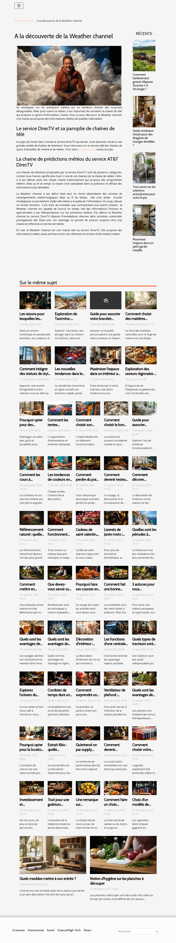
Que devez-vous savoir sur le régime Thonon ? (59, 591)
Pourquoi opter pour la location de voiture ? (31, 750)
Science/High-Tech (69, 930)
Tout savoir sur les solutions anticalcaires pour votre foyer (144, 192)
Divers (30, 20)
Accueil (18, 20)
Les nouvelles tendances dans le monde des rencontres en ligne (69, 376)
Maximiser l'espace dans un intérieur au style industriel (105, 374)
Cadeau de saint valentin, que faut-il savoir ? (86, 536)
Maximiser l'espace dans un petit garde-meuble (143, 244)
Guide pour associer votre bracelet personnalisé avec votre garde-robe (105, 321)
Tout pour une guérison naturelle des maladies (58, 807)
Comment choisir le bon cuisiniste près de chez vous (115, 427)
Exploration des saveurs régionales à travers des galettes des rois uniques (140, 376)
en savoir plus (87, 149)
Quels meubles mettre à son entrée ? (48, 878)
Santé (50, 930)
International (36, 930)
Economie (19, 930)
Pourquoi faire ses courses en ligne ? (87, 589)
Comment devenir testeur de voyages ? (115, 479)
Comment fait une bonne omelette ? (115, 589)
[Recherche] (138, 931)
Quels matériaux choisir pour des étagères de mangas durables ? (143, 138)
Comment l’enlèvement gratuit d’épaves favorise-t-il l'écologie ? (143, 82)
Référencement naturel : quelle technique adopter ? (31, 536)
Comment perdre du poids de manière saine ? (88, 482)
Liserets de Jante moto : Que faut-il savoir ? (113, 536)
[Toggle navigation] (18, 6)
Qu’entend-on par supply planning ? (86, 750)
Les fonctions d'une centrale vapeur (115, 644)
